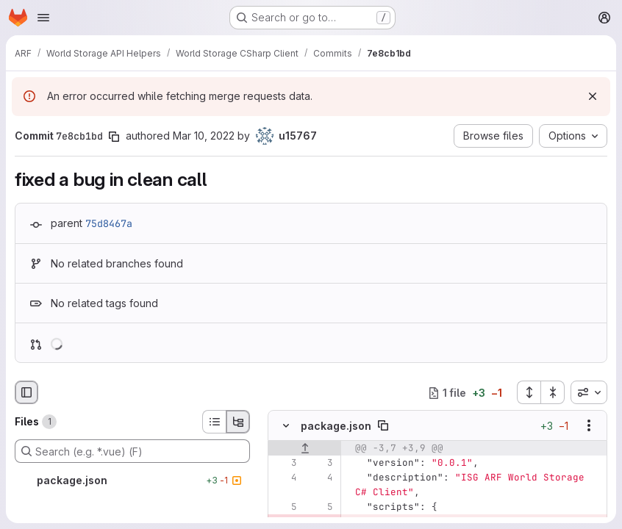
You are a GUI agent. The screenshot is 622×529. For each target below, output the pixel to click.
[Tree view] (238, 421)
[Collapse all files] (553, 392)
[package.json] (132, 480)
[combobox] (589, 392)
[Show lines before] (304, 448)
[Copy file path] (383, 425)
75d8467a (108, 223)
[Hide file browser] (26, 392)
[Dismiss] (592, 96)
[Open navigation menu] (43, 17)
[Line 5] (284, 507)
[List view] (214, 421)
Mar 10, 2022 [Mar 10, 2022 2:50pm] (204, 135)
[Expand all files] (528, 392)
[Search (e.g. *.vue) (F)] (132, 451)
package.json (336, 426)
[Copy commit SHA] (114, 136)
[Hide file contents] (286, 425)
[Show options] (589, 425)
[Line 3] (284, 463)
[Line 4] (284, 477)
